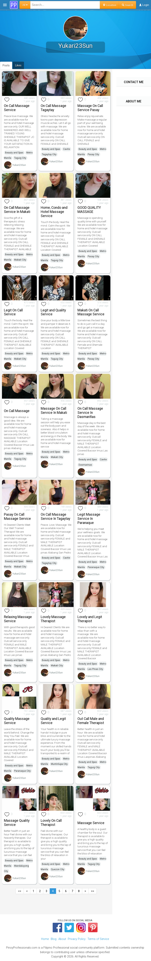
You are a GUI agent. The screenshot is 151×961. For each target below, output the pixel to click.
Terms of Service (98, 939)
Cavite (66, 149)
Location (109, 4)
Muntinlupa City (59, 764)
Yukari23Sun (19, 164)
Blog (53, 939)
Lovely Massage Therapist (53, 619)
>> (92, 891)
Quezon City (57, 869)
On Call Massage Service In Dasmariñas (90, 413)
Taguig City (20, 158)
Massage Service (90, 823)
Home (45, 939)
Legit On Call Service (13, 312)
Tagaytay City (49, 154)
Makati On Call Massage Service (90, 312)
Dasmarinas (85, 464)
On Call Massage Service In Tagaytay (55, 517)
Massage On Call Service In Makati (54, 411)
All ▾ (25, 4)
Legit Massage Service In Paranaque (88, 519)
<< (19, 891)
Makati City (20, 259)
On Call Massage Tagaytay (53, 108)
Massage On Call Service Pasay (90, 108)
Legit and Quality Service (53, 312)
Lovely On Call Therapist (51, 823)
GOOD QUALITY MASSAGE (89, 210)
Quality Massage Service (16, 721)
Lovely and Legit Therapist (89, 619)
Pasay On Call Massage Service (17, 517)
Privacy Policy (77, 939)
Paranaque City (96, 567)
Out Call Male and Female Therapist (90, 721)
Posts (6, 65)
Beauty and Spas (14, 152)
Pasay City (93, 154)
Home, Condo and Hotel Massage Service (54, 212)
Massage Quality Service (16, 823)
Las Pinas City (95, 669)
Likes (18, 65)
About (62, 939)
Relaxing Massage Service (18, 619)
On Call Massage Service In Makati (17, 210)
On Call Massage (16, 411)
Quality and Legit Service (53, 721)
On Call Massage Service (16, 108)
